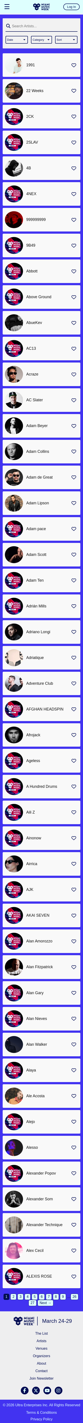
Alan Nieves (36, 1018)
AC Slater (34, 400)
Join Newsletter (41, 1378)
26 (75, 1297)
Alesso (32, 1147)
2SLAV (32, 142)
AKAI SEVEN (38, 915)
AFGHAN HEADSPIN (45, 709)
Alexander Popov (41, 1173)
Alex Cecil (35, 1250)
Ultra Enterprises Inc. (31, 1405)
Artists (41, 1341)
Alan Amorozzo (39, 941)
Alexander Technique (44, 1225)
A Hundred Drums (41, 786)
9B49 (30, 245)
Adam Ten (35, 580)
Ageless (33, 761)
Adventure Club (39, 683)
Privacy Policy (42, 1419)
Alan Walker (36, 1044)
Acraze (32, 374)
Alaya (31, 1070)
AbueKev (34, 322)
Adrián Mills (36, 606)
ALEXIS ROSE (39, 1276)
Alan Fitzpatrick (39, 967)
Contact (41, 1371)
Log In (71, 7)
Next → (45, 1303)
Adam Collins (37, 451)
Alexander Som (39, 1199)
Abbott (32, 271)
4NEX (31, 194)
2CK (30, 116)
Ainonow (33, 838)
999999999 (36, 219)
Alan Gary (35, 993)
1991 (30, 65)
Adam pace (36, 529)
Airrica (31, 864)
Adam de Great (39, 477)
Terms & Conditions (41, 1412)
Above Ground (38, 297)
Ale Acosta (35, 1096)
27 (33, 1303)
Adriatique (35, 657)
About (41, 1363)
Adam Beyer (37, 426)
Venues (41, 1348)
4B (28, 168)
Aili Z (30, 812)
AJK (29, 889)
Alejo (30, 1122)
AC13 (31, 348)
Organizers (41, 1356)
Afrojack (33, 735)
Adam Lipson (37, 503)
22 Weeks (35, 91)
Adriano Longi (38, 632)
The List (41, 1333)
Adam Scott (36, 554)
